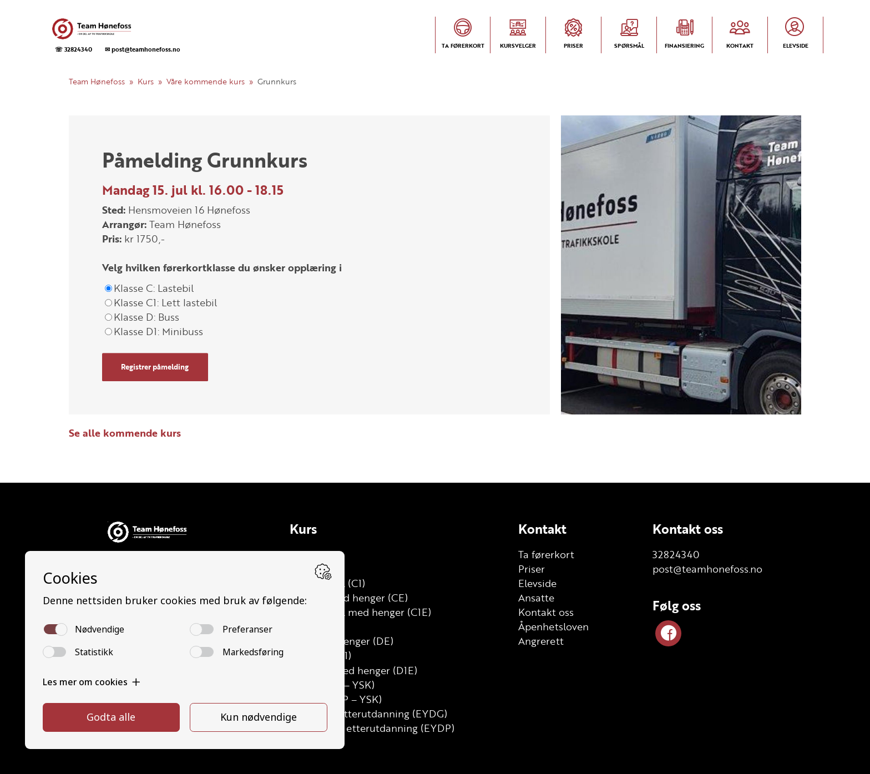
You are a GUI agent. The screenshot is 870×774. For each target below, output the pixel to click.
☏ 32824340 (73, 49)
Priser (531, 568)
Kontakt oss (546, 612)
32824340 (676, 554)
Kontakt (542, 528)
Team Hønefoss (97, 81)
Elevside (537, 583)
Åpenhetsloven (553, 626)
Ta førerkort (546, 554)
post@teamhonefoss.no (707, 568)
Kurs (146, 81)
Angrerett (541, 641)
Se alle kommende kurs (125, 433)
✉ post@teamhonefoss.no (142, 49)
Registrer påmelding (155, 366)
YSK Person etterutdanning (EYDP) (372, 728)
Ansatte (536, 597)
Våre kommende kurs (205, 81)
